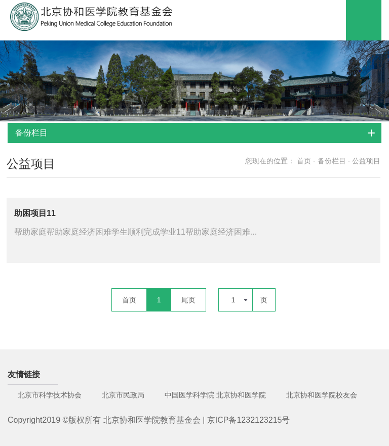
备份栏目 (332, 161)
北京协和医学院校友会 (321, 395)
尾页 (188, 300)
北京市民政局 (123, 395)
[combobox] (235, 300)
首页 (304, 161)
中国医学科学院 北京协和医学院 (215, 395)
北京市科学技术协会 (50, 395)
